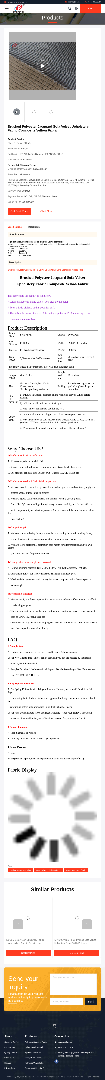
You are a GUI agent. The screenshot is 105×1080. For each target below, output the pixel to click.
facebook (56, 1061)
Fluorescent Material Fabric (36, 1068)
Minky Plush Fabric (33, 1058)
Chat (90, 8)
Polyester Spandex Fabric (36, 1042)
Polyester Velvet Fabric (34, 1063)
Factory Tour (9, 1047)
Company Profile (11, 1042)
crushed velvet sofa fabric (20, 870)
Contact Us (9, 1058)
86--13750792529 (93, 2)
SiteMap (7, 1063)
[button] (18, 924)
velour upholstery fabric (76, 870)
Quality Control (10, 1052)
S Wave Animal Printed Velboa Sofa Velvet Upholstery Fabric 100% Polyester (75, 941)
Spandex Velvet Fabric (34, 1052)
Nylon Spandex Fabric (34, 1047)
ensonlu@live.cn (72, 2)
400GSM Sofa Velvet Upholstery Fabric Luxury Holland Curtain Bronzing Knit (25, 941)
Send (91, 1001)
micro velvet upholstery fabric (48, 870)
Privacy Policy (10, 1068)
